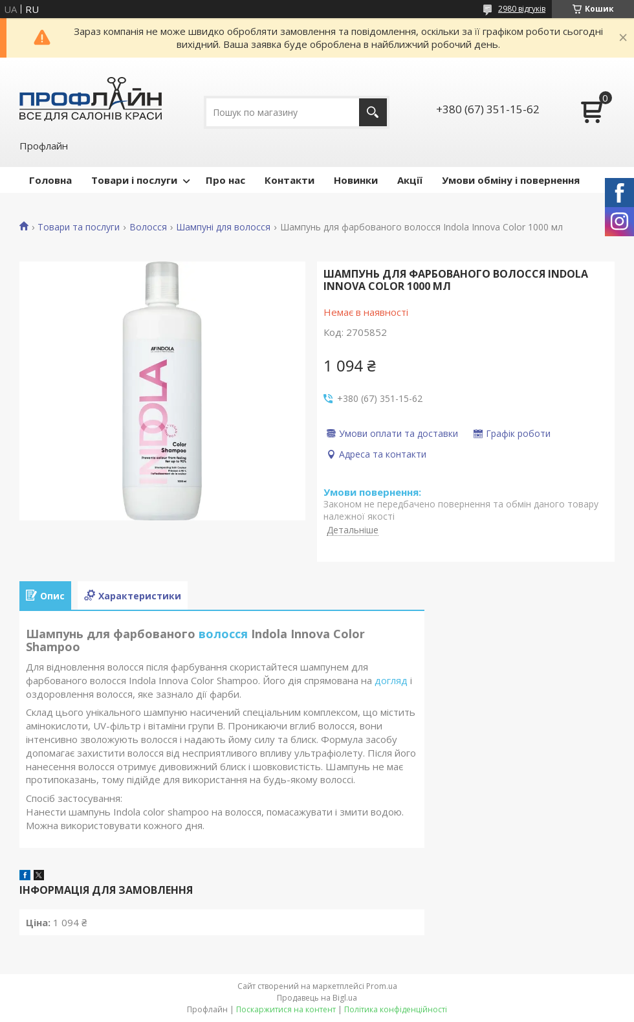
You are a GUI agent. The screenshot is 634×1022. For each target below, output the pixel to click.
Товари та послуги (79, 227)
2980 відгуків (521, 8)
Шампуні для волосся (223, 227)
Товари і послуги (134, 179)
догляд (391, 680)
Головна (50, 179)
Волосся (148, 227)
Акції (409, 179)
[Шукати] (373, 112)
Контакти (289, 179)
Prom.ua (381, 986)
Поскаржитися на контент (286, 1009)
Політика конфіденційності (395, 1009)
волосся (223, 633)
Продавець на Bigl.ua (317, 997)
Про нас (225, 179)
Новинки (356, 179)
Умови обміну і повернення (511, 179)
